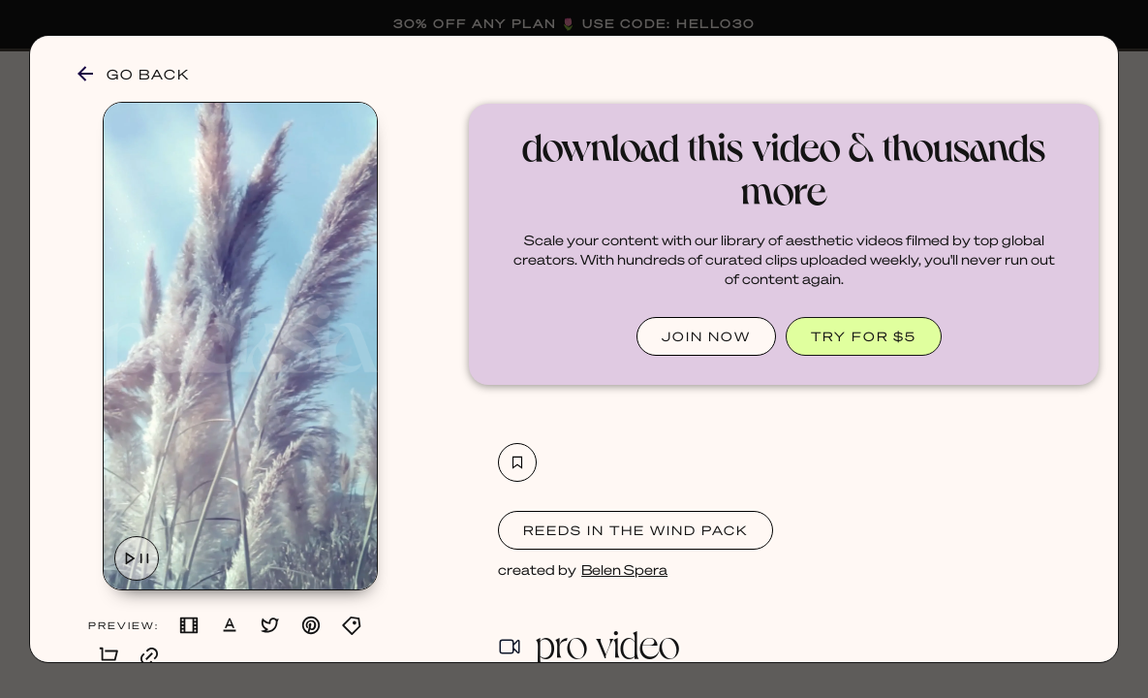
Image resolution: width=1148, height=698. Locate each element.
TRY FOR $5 (863, 336)
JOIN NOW (706, 336)
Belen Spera (624, 569)
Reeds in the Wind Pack (635, 530)
